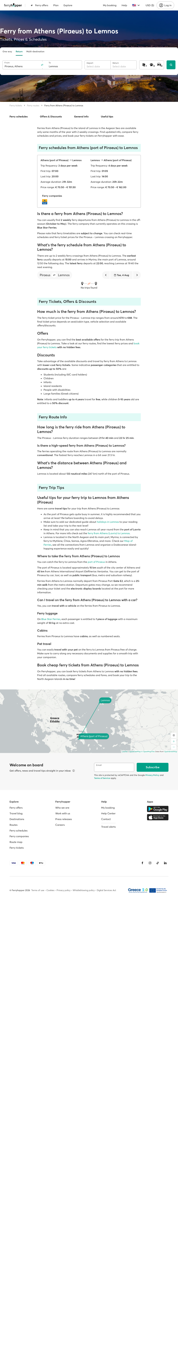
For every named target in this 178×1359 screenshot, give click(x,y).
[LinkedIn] (165, 863)
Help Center (108, 813)
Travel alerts (108, 826)
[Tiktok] (157, 863)
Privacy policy (63, 890)
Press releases (63, 819)
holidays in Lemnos (108, 521)
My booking (109, 5)
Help (124, 5)
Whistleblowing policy (84, 890)
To (50, 63)
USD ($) (150, 5)
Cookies (50, 890)
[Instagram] (150, 863)
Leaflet (125, 751)
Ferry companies (19, 836)
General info (81, 116)
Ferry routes (33, 105)
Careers (60, 824)
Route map (16, 842)
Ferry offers (39, 5)
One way (7, 51)
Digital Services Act (106, 890)
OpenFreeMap (135, 751)
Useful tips (107, 116)
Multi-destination (35, 51)
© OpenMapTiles (148, 751)
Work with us (62, 813)
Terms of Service (102, 778)
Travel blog (16, 813)
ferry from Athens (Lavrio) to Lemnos (109, 533)
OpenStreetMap (170, 751)
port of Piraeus (96, 561)
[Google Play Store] (157, 809)
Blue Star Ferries (50, 619)
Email (99, 765)
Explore (68, 5)
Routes (13, 824)
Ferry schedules (19, 116)
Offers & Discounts (51, 116)
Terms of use (37, 890)
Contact (106, 819)
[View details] (73, 771)
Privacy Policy (152, 775)
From (7, 63)
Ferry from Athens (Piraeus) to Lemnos (63, 105)
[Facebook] (142, 863)
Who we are (62, 807)
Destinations (17, 819)
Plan (55, 5)
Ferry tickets (16, 105)
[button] (54, 275)
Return (19, 51)
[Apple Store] (157, 817)
